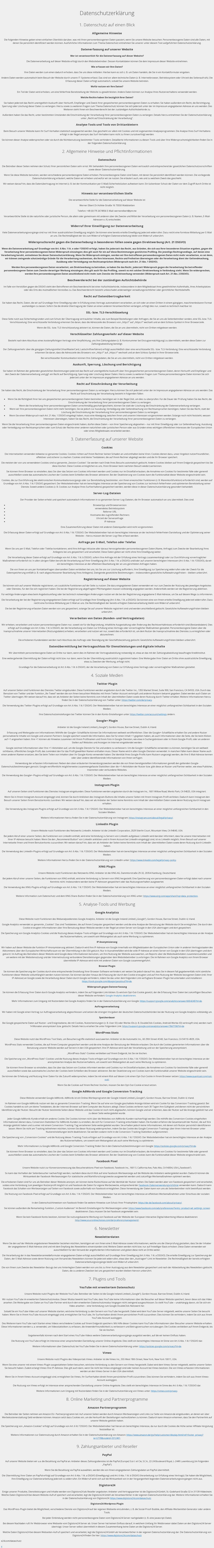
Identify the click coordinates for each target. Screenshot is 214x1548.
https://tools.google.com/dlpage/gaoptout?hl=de (107, 981)
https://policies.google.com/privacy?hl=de (175, 1146)
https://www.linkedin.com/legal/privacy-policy (153, 860)
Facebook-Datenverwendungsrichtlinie (159, 1185)
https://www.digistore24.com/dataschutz (130, 1498)
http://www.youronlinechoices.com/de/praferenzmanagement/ (107, 1220)
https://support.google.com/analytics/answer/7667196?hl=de (153, 1026)
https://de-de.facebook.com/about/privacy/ (160, 1202)
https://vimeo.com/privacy (164, 1390)
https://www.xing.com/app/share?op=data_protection (170, 895)
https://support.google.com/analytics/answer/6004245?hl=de (171, 1001)
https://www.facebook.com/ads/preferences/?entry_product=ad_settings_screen (169, 1208)
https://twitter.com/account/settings (148, 714)
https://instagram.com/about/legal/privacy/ (151, 817)
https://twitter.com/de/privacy (137, 700)
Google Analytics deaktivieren (120, 995)
